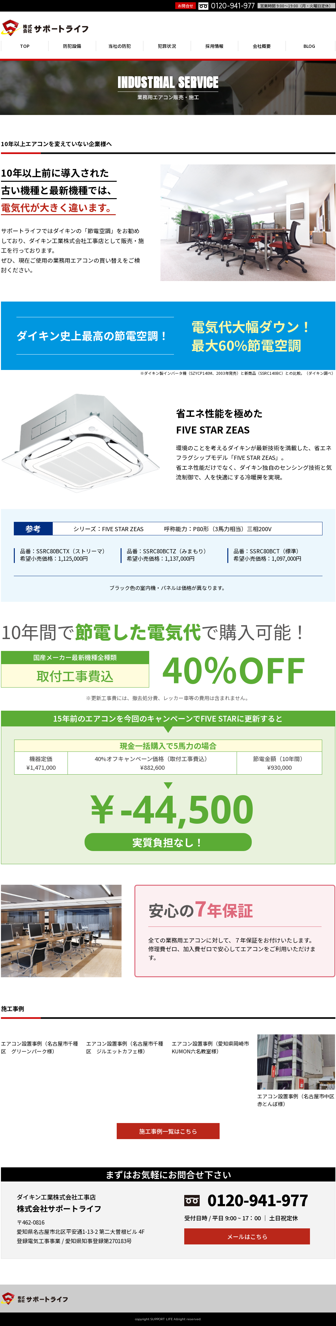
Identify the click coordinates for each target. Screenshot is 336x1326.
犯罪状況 (167, 46)
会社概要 (262, 46)
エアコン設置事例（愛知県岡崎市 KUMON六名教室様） (213, 1047)
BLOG (309, 46)
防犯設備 (72, 46)
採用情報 (214, 46)
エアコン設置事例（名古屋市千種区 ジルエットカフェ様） (124, 1047)
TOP (25, 46)
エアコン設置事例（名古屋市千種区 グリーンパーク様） (39, 1047)
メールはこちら (247, 1236)
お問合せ (185, 5)
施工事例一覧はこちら (168, 1131)
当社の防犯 (119, 46)
